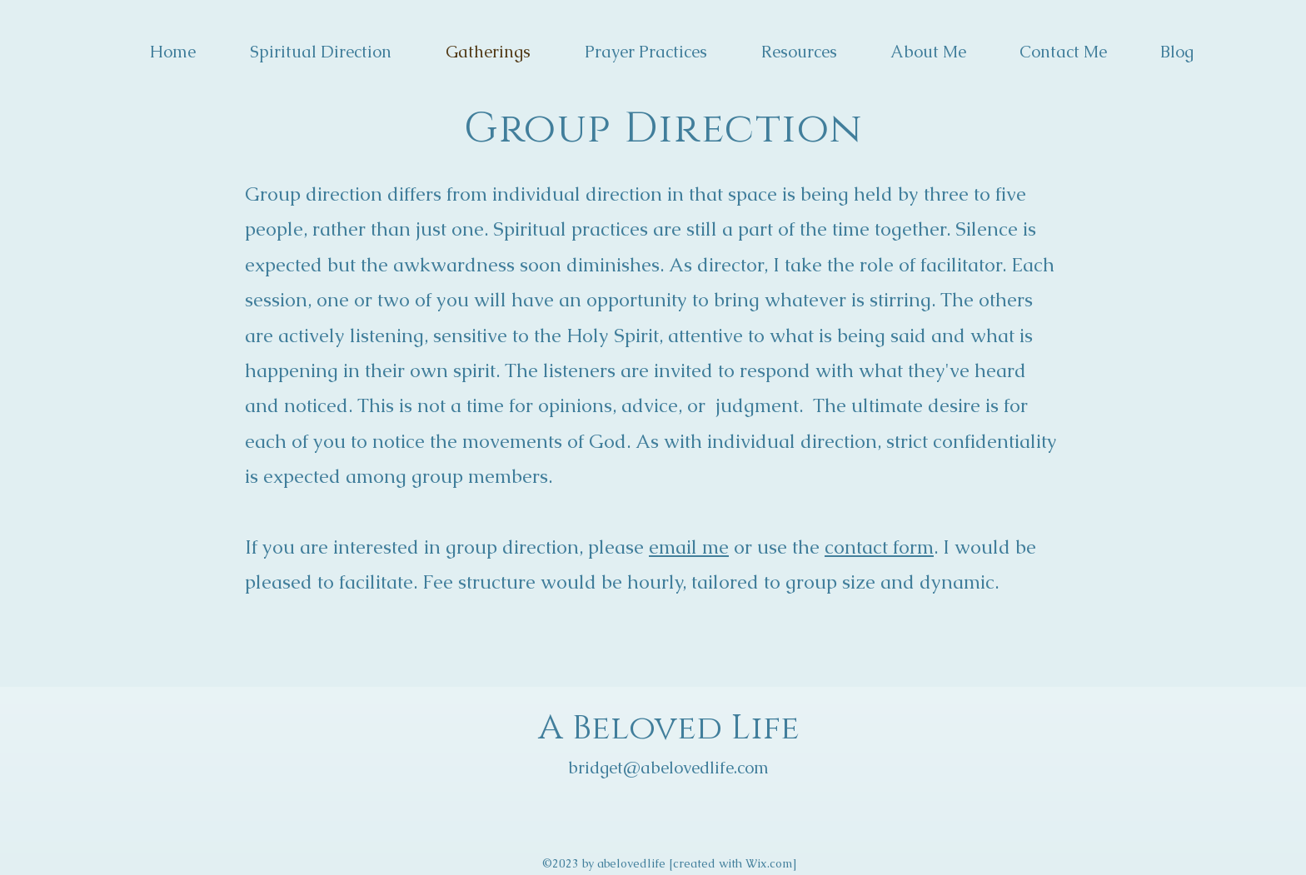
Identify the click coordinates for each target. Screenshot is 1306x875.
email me (689, 546)
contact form (879, 546)
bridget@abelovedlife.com (668, 767)
